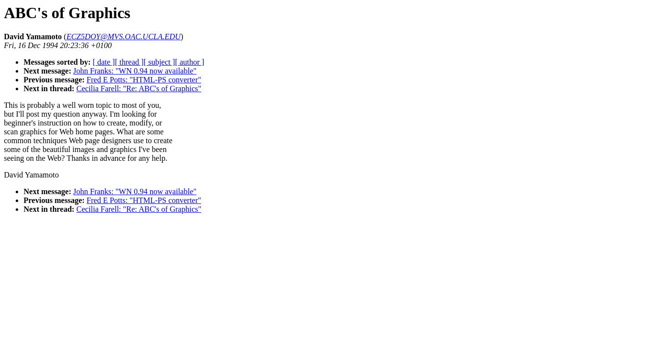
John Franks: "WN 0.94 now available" (134, 71)
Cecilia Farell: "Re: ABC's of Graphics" (139, 88)
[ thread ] (129, 62)
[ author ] (190, 62)
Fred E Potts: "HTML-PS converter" (144, 80)
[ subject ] (159, 62)
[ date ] (104, 62)
